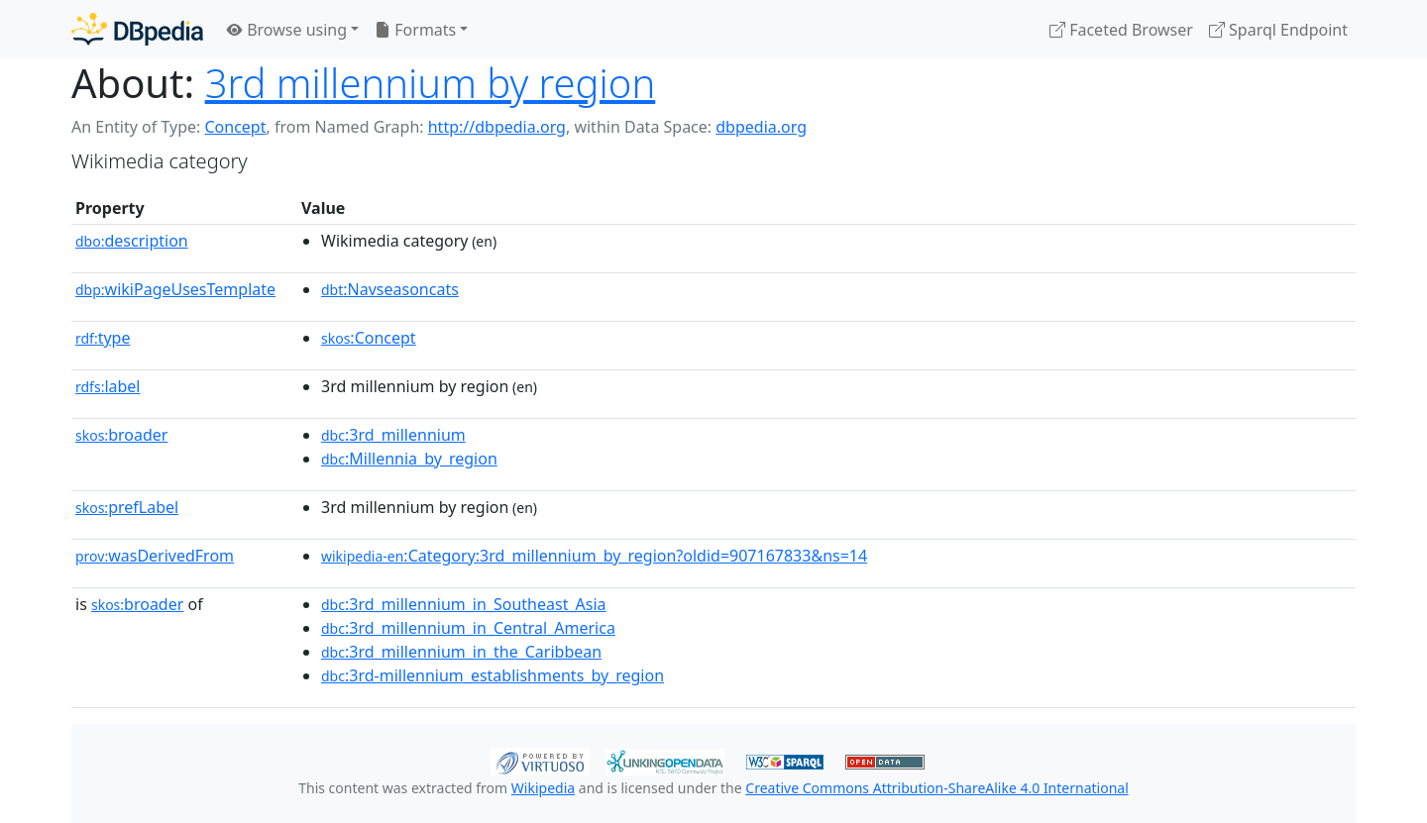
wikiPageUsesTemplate (175, 289)
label (108, 386)
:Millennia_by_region (409, 458)
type (103, 338)
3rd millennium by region (430, 82)
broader (121, 435)
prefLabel (126, 507)
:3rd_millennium (393, 435)
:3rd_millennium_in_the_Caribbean (461, 652)
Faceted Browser (1121, 30)
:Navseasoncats (390, 289)
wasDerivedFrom (154, 555)
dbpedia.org (761, 127)
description (131, 241)
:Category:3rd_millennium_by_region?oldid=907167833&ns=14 (594, 555)
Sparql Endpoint (1278, 30)
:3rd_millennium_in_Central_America (468, 628)
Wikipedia (543, 787)
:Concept (368, 338)
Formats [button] (415, 30)
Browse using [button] (287, 30)
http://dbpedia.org (497, 127)
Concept (235, 127)
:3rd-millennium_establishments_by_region (492, 675)
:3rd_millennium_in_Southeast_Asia (463, 604)
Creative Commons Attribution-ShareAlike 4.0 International (936, 787)
